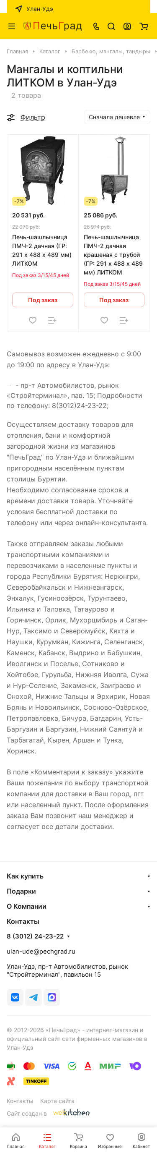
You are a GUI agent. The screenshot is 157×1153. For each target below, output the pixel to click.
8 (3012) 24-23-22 (35, 936)
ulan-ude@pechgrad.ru (41, 951)
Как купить (25, 876)
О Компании (26, 906)
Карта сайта (57, 1100)
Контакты (20, 1100)
